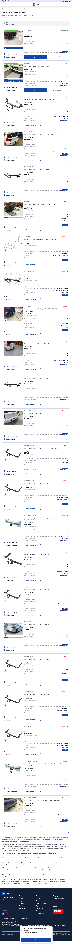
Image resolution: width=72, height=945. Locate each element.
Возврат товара (41, 903)
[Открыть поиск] (7, 4)
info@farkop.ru (6, 900)
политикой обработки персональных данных (33, 936)
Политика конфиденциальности (12, 929)
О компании (23, 896)
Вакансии (39, 911)
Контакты (22, 908)
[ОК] (36, 940)
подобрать (65, 52)
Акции (21, 898)
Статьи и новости (24, 906)
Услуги (21, 901)
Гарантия (39, 906)
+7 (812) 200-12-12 (65, 1)
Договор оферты (41, 913)
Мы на (55, 906)
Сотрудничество (58, 896)
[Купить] (35, 57)
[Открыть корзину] (67, 4)
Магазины (22, 911)
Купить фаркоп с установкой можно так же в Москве (14, 918)
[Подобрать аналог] (31, 125)
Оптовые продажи (59, 898)
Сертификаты (40, 908)
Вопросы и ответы (42, 896)
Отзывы (21, 903)
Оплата (38, 898)
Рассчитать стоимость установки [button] (13, 48)
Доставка (39, 901)
